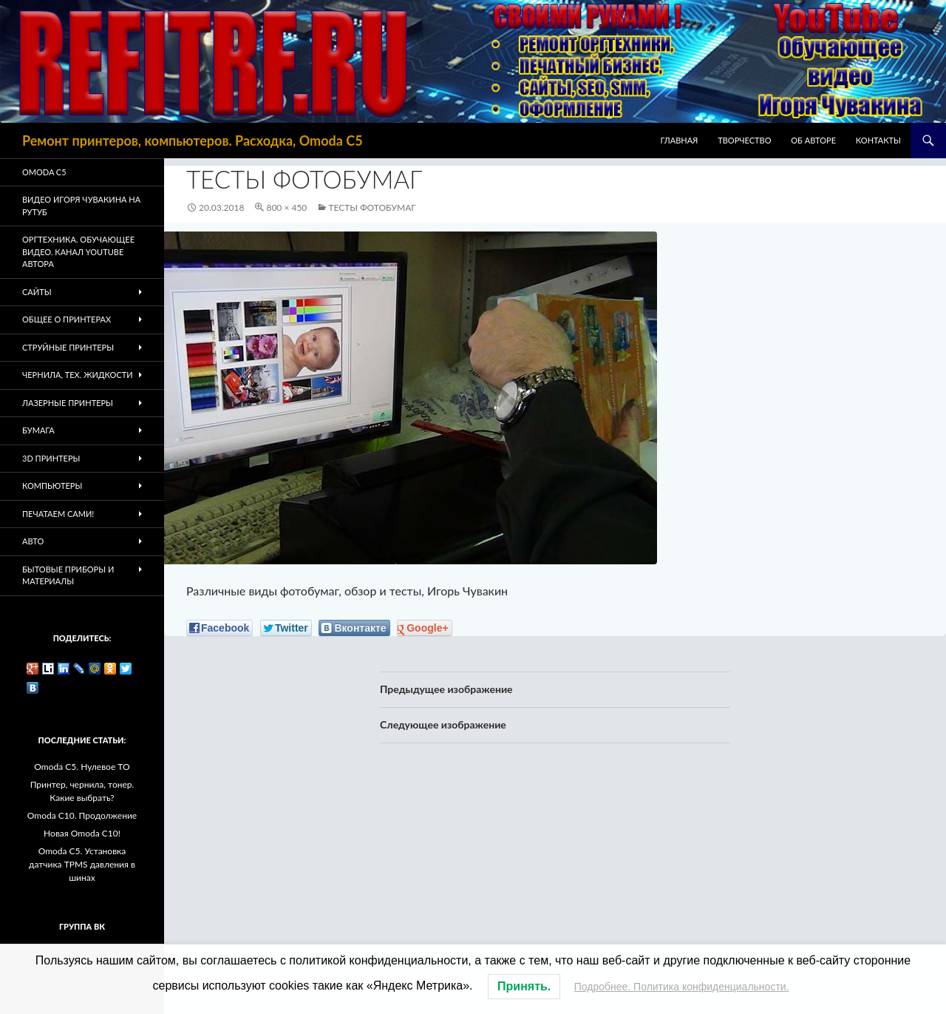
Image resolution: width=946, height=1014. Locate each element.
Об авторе (813, 140)
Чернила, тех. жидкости (77, 374)
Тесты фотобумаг (371, 207)
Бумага (38, 430)
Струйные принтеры (68, 347)
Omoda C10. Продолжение (82, 815)
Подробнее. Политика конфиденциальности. (681, 987)
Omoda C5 (44, 172)
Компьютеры (52, 485)
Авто (33, 541)
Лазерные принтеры (67, 403)
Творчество (744, 140)
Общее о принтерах (66, 319)
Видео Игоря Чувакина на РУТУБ (81, 206)
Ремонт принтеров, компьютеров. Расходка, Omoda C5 (192, 140)
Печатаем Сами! (58, 513)
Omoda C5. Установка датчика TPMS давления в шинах (82, 864)
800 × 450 (286, 207)
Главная (679, 140)
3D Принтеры (51, 458)
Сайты (37, 292)
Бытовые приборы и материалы (68, 575)
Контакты (878, 140)
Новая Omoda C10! (82, 833)
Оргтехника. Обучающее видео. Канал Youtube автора (78, 251)
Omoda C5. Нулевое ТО (81, 766)
